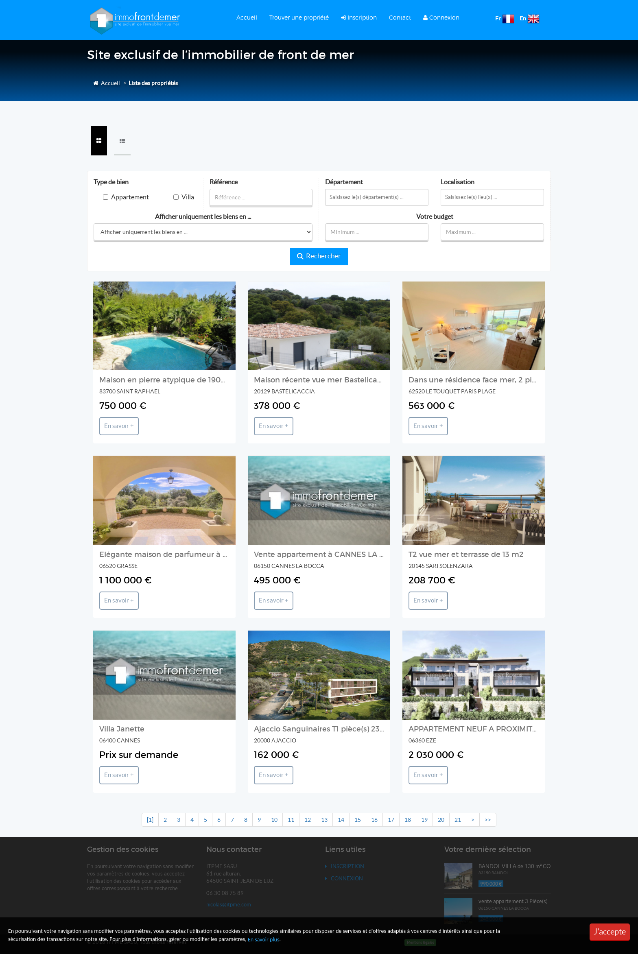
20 (441, 819)
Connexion (441, 17)
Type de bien (111, 182)
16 (374, 819)
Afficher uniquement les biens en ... (203, 216)
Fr (498, 18)
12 (307, 819)
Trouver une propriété (299, 17)
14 (341, 819)
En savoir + (119, 426)
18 (407, 819)
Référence (224, 182)
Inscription (359, 17)
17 (391, 819)
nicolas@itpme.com (228, 905)
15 (357, 819)
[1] (150, 819)
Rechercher (319, 256)
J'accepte (610, 931)
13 (324, 819)
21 (457, 819)
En (523, 18)
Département (344, 182)
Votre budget (434, 216)
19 (424, 819)
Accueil (246, 17)
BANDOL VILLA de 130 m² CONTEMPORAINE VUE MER (546, 866)
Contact (400, 17)
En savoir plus (264, 939)
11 (291, 819)
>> (488, 819)
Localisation (457, 182)
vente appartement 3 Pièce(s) (513, 901)
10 (274, 819)
